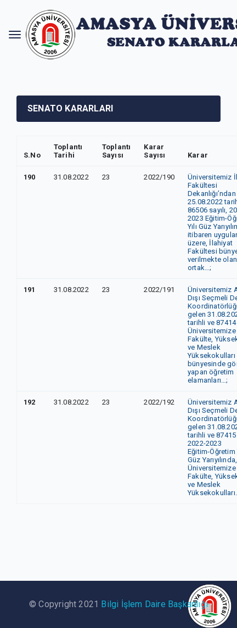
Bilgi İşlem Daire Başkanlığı (154, 604)
